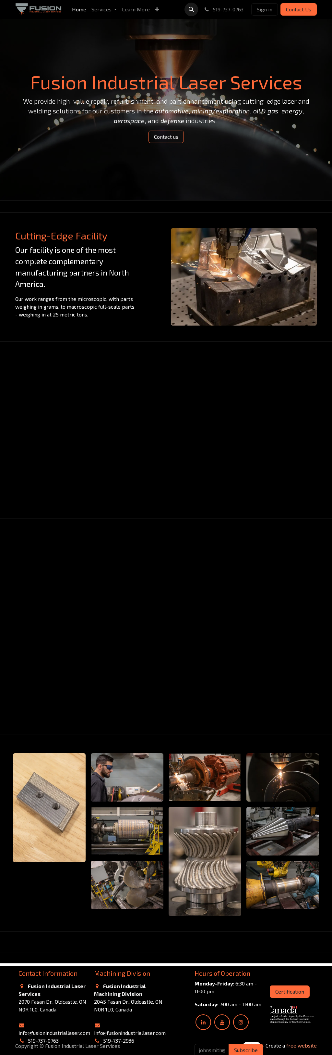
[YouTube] (222, 1022)
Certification (289, 991)
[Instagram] (241, 1022)
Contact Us (298, 9)
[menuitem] (79, 9)
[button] (191, 9)
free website (301, 1045)
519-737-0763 (223, 9)
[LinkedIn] (203, 1022)
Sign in (264, 9)
